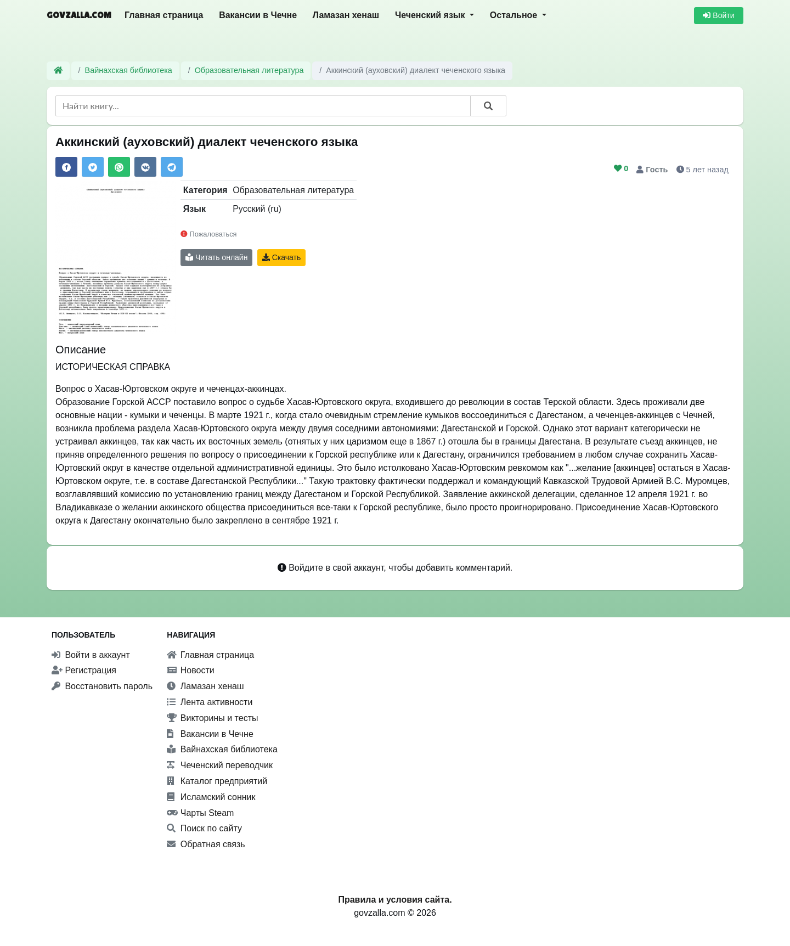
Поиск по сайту (204, 828)
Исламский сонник (211, 797)
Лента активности (209, 702)
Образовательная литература (249, 70)
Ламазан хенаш (346, 15)
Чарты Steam (200, 813)
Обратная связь (206, 844)
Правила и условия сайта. (395, 899)
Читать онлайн (216, 257)
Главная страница (164, 15)
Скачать (281, 257)
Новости (190, 670)
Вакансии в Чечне (258, 15)
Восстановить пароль (102, 686)
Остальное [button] (515, 15)
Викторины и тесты (212, 718)
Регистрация (84, 670)
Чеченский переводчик (220, 765)
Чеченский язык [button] (431, 15)
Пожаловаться (208, 234)
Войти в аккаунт (91, 655)
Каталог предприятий (217, 781)
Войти (718, 15)
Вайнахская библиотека (128, 70)
